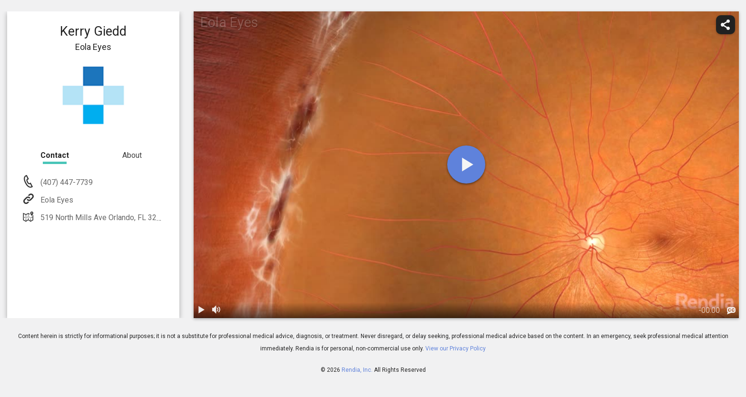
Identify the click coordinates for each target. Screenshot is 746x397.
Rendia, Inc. (357, 370)
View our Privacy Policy (455, 348)
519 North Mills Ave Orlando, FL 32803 (104, 217)
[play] (466, 164)
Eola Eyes (56, 199)
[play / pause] (201, 310)
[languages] (731, 311)
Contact (54, 155)
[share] (725, 24)
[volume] (216, 310)
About (132, 155)
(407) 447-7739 (66, 182)
